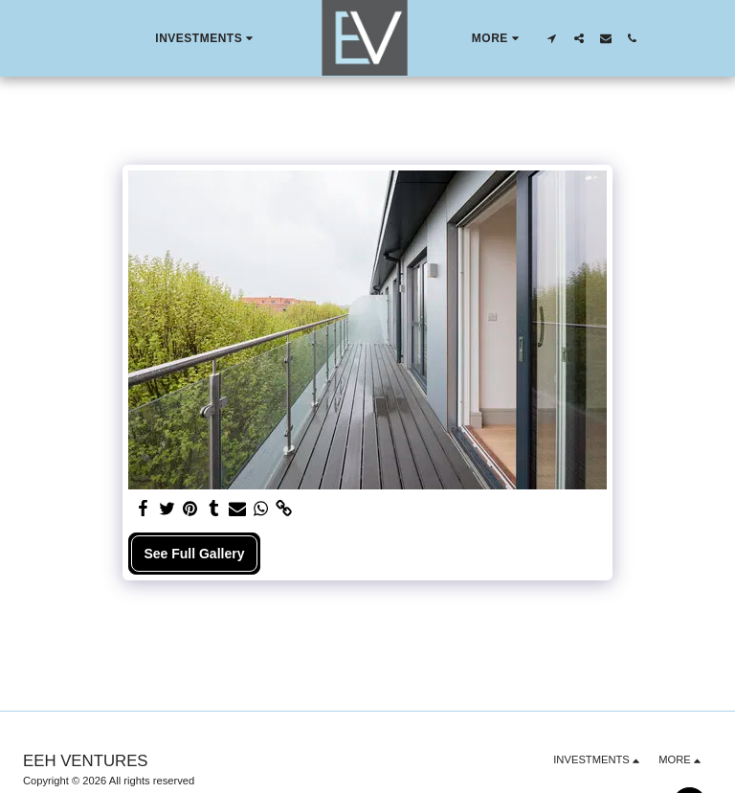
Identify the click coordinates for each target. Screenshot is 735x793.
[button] (206, 38)
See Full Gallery (194, 553)
